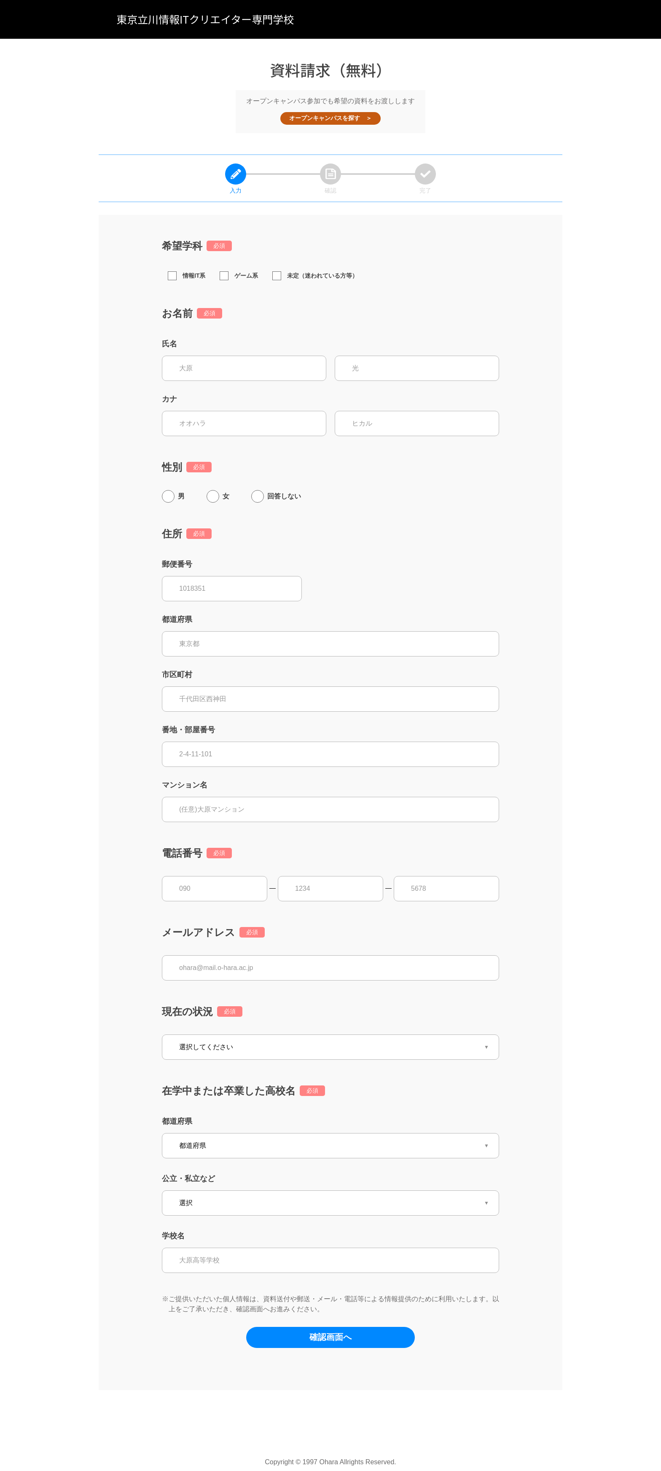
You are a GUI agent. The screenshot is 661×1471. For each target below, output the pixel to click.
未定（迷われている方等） (315, 275)
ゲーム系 (239, 275)
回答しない (284, 496)
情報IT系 (186, 275)
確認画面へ (330, 1337)
